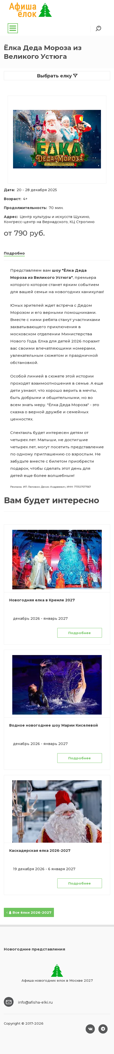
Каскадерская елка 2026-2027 (40, 850)
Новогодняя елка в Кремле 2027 (42, 600)
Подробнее (79, 633)
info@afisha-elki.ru (35, 1002)
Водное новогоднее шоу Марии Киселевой (53, 725)
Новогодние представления (34, 949)
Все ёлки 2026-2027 (28, 912)
